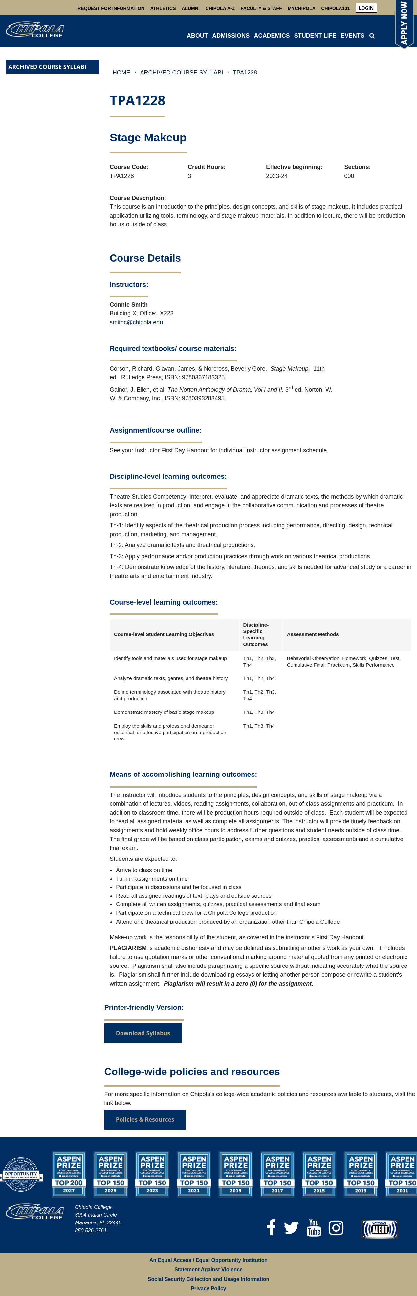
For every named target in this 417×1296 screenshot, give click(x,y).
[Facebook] (271, 1228)
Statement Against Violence (208, 1269)
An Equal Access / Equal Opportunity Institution (208, 1260)
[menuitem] (366, 8)
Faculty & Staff (261, 8)
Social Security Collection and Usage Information (208, 1279)
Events (352, 35)
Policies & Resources (145, 1119)
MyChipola (301, 8)
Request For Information (110, 8)
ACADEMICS (272, 35)
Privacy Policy (208, 1288)
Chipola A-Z (220, 8)
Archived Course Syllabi (47, 67)
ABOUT (197, 35)
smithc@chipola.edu (136, 322)
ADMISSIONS (231, 35)
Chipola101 (335, 8)
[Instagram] (336, 1228)
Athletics (163, 8)
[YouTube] (314, 1228)
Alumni (191, 8)
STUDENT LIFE (315, 35)
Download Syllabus (143, 1033)
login (366, 8)
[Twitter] (291, 1228)
